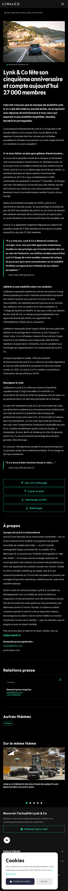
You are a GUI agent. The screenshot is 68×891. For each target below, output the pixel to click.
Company (8, 723)
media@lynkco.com (12, 646)
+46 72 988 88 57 (13, 695)
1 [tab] (26, 805)
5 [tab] (41, 805)
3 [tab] (34, 805)
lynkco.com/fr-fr (12, 635)
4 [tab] (37, 805)
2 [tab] (30, 805)
